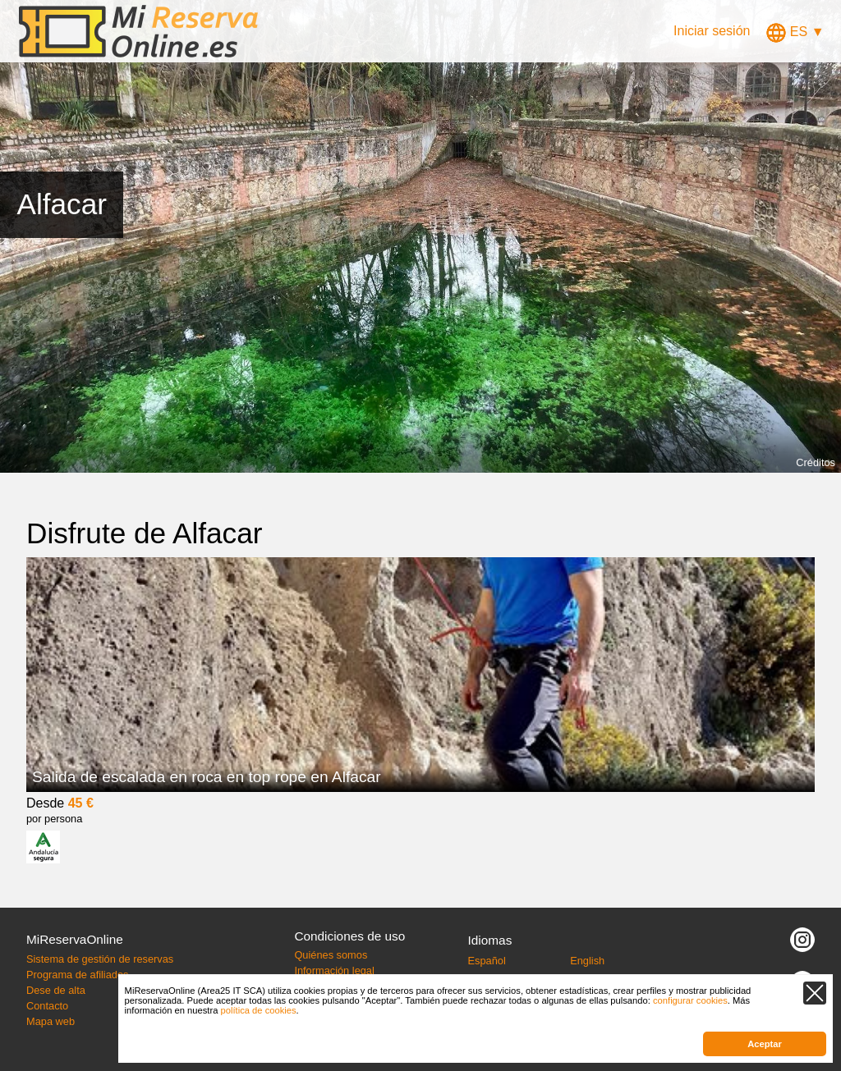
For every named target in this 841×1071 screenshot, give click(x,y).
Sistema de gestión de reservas (99, 959)
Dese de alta (55, 990)
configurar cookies (690, 1000)
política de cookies (258, 1010)
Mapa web (50, 1021)
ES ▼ (795, 32)
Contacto (47, 1006)
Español (487, 960)
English (587, 960)
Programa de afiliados (77, 974)
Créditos (815, 462)
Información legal (334, 970)
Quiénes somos (330, 955)
